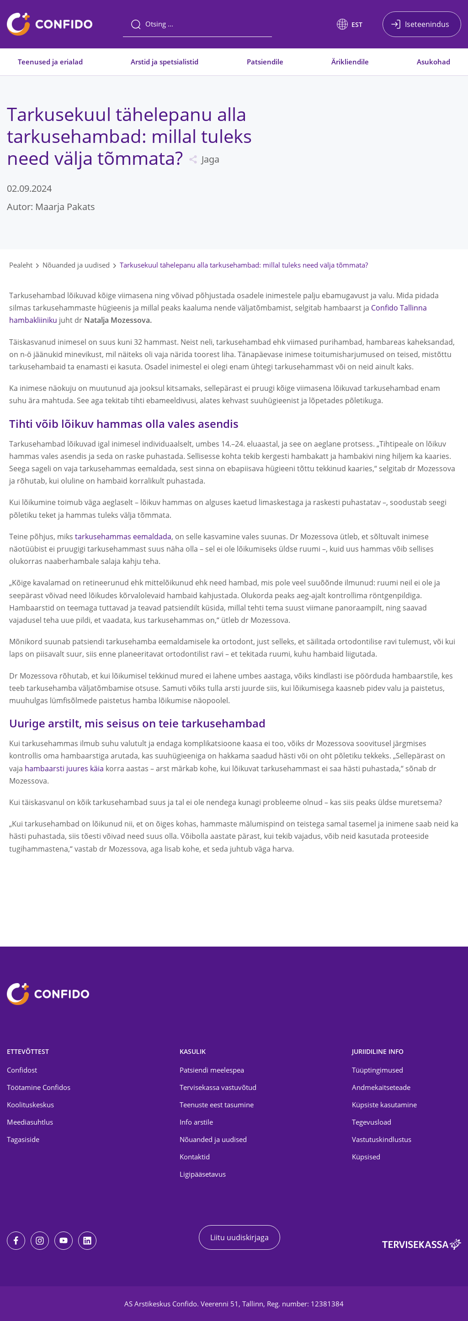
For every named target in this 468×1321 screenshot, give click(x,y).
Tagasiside (23, 1139)
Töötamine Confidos (38, 1087)
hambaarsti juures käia (64, 768)
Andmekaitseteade (381, 1087)
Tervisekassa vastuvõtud (218, 1087)
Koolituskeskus (30, 1104)
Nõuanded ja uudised (76, 264)
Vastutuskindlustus (381, 1139)
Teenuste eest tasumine (217, 1104)
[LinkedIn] (87, 1241)
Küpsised (366, 1156)
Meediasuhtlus (30, 1121)
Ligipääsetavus (203, 1174)
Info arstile (196, 1121)
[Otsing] (197, 24)
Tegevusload (371, 1121)
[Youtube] (63, 1241)
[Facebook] (16, 1241)
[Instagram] (40, 1241)
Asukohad (433, 61)
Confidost (22, 1069)
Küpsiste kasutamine (384, 1104)
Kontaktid (195, 1156)
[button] (349, 24)
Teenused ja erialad (50, 61)
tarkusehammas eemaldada (123, 537)
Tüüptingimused (377, 1069)
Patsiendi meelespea (212, 1069)
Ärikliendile (350, 61)
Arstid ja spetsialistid (164, 61)
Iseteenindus (427, 24)
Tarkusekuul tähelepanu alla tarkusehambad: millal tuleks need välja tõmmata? (244, 264)
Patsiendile (265, 61)
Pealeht (20, 264)
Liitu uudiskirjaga (239, 1237)
